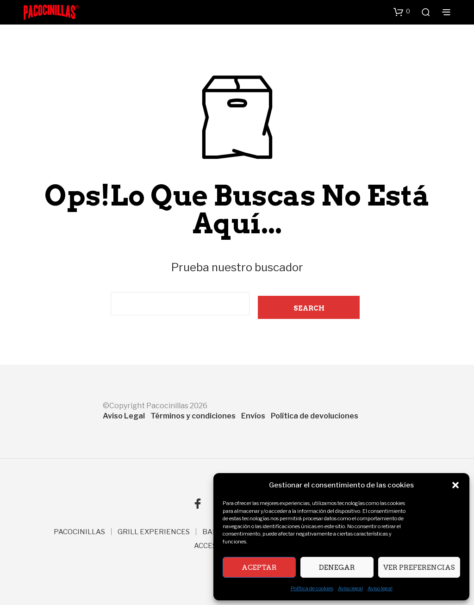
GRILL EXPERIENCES (154, 532)
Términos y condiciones (193, 416)
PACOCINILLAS (79, 532)
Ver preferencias (419, 567)
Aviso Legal (124, 416)
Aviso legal (350, 588)
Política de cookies (312, 588)
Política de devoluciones (314, 416)
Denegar (337, 567)
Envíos (253, 416)
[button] (455, 485)
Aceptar (259, 567)
